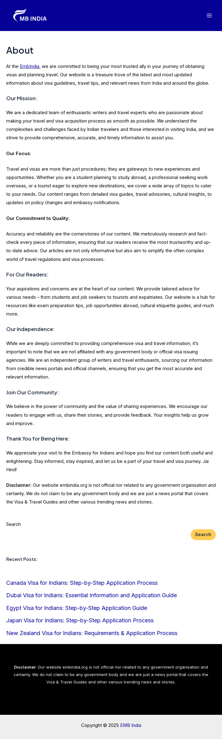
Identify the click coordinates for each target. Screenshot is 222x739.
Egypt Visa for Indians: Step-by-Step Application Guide (76, 608)
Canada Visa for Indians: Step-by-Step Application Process (82, 583)
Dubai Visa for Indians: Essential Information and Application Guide (91, 595)
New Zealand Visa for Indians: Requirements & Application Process (91, 633)
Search (13, 524)
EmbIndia (29, 66)
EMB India (130, 725)
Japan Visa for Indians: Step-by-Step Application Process (80, 620)
